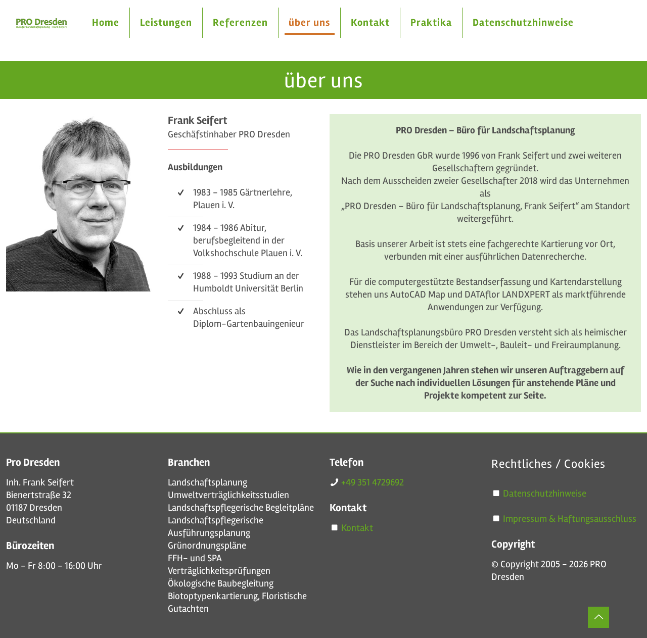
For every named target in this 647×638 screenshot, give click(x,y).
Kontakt (357, 528)
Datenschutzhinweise (544, 493)
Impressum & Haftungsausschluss (569, 519)
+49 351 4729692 (372, 482)
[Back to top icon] (598, 617)
